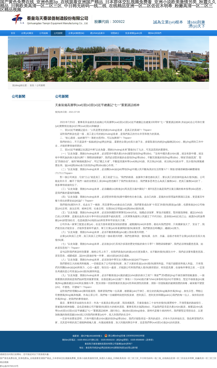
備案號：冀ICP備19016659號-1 (87, 336)
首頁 (13, 33)
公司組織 (43, 33)
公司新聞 (58, 33)
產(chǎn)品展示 (97, 33)
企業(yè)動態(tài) (76, 33)
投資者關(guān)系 (133, 33)
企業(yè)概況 (27, 33)
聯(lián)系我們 (154, 33)
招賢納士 (115, 33)
